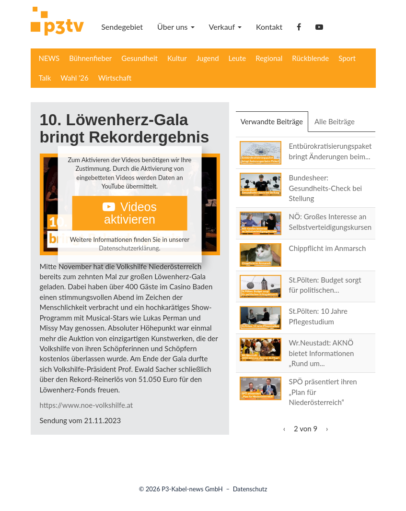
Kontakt (269, 26)
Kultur (177, 58)
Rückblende (310, 58)
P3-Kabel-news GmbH (192, 489)
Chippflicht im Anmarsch (327, 248)
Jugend (208, 58)
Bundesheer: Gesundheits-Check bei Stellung (325, 187)
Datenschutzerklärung (129, 248)
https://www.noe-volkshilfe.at (86, 405)
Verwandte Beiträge (274, 124)
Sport (347, 58)
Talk (45, 77)
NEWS (49, 58)
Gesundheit (139, 58)
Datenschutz (250, 489)
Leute (237, 58)
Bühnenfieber (90, 58)
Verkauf (225, 26)
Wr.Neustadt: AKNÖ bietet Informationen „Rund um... (321, 353)
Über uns (175, 26)
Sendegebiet (122, 26)
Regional (268, 58)
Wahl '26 (74, 77)
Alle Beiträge (334, 121)
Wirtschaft (115, 77)
